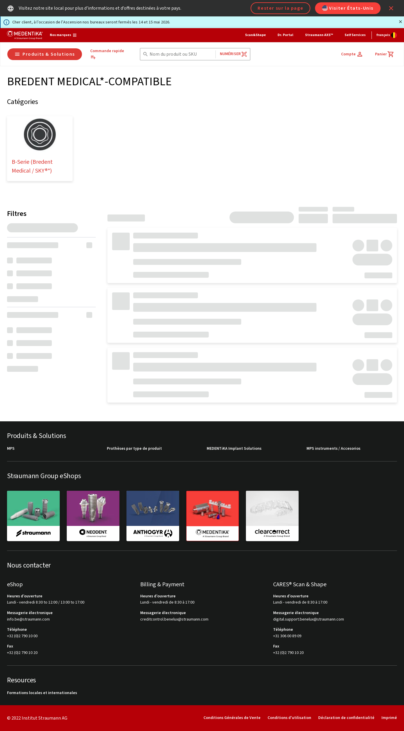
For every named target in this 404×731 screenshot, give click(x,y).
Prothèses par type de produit (134, 448)
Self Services (355, 35)
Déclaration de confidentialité (346, 718)
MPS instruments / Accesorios (333, 448)
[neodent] (93, 516)
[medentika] (212, 516)
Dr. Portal (285, 35)
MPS (11, 448)
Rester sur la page (280, 8)
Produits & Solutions (44, 54)
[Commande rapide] (110, 54)
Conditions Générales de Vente (232, 718)
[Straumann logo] (25, 35)
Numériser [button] (233, 54)
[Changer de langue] (386, 35)
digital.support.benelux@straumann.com (308, 619)
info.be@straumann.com (28, 619)
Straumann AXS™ (319, 35)
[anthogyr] (152, 516)
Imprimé (389, 718)
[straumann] (33, 516)
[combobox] (181, 54)
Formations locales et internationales (42, 693)
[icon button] (391, 8)
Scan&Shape (255, 35)
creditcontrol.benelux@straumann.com (174, 619)
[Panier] (385, 54)
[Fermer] (400, 21)
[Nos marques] (63, 35)
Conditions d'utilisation (289, 718)
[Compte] (352, 54)
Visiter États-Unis (348, 8)
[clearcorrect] (272, 516)
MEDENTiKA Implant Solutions (234, 448)
